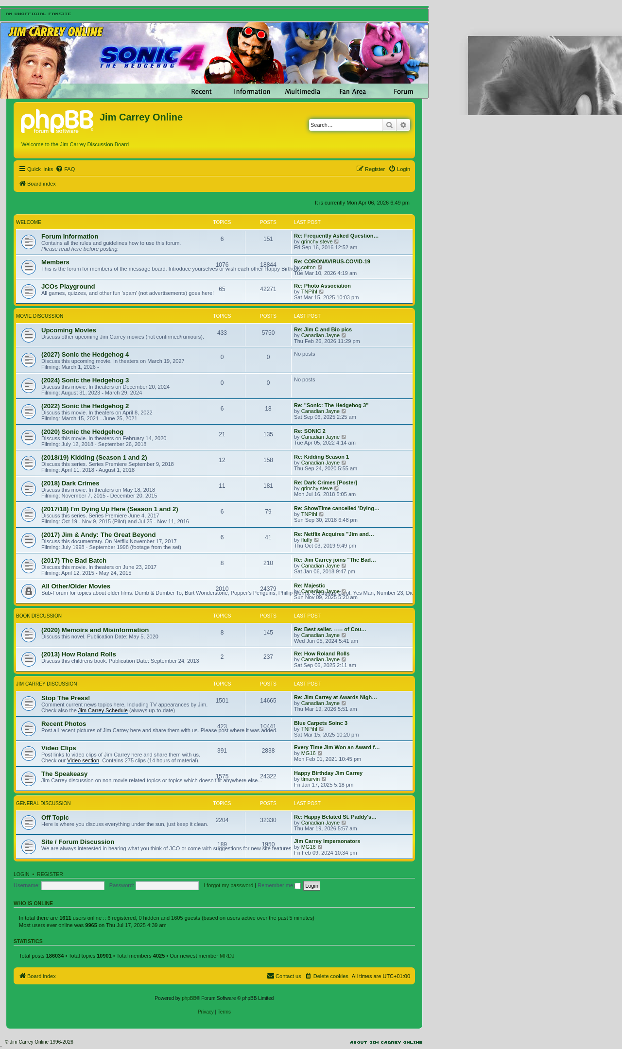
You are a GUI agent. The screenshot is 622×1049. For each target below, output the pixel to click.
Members (55, 262)
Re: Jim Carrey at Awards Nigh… (335, 697)
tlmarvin (310, 779)
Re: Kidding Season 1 (321, 457)
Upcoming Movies (68, 330)
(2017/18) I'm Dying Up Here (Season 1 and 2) (109, 509)
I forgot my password (228, 885)
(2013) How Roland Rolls (78, 654)
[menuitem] (65, 169)
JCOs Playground (68, 286)
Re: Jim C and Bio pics (323, 329)
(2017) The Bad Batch (73, 560)
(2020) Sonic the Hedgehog (82, 431)
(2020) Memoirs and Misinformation (95, 630)
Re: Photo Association (322, 286)
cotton (308, 267)
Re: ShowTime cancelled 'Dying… (337, 508)
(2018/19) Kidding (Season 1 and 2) (94, 457)
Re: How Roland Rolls (321, 653)
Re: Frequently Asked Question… (336, 236)
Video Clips (58, 748)
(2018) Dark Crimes (70, 483)
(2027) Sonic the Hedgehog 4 (85, 354)
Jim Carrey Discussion (46, 684)
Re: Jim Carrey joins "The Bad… (335, 560)
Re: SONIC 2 (310, 431)
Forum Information (69, 236)
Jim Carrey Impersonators (327, 841)
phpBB (189, 998)
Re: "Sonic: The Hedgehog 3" (331, 405)
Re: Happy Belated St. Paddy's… (335, 817)
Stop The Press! (65, 698)
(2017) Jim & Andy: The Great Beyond (98, 534)
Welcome (28, 222)
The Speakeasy (64, 773)
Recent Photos (63, 723)
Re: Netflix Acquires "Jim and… (334, 534)
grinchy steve (317, 241)
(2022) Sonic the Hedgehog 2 (85, 406)
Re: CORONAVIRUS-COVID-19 (332, 261)
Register (50, 874)
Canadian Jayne (320, 335)
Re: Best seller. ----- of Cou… (330, 629)
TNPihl (309, 291)
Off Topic (55, 817)
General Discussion (43, 803)
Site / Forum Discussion (77, 841)
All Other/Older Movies (75, 586)
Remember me (279, 885)
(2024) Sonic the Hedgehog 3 (85, 380)
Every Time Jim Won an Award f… (337, 747)
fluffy (306, 540)
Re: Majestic (309, 585)
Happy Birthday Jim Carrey (328, 773)
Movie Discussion (39, 316)
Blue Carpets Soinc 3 (320, 723)
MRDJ (227, 956)
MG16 (308, 753)
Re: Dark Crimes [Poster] (325, 482)
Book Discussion (39, 616)
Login (22, 874)
